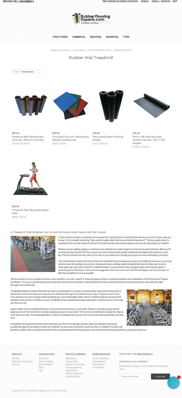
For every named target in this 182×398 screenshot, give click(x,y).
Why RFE (16, 358)
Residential (112, 37)
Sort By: (17, 72)
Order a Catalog (46, 361)
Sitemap (16, 364)
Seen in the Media (100, 358)
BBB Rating (71, 358)
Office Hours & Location (22, 361)
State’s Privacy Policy (75, 364)
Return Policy (71, 370)
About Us (16, 354)
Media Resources (101, 354)
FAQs (41, 367)
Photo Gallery (98, 367)
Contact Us (44, 358)
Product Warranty (73, 367)
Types (126, 37)
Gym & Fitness (60, 37)
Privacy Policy (72, 361)
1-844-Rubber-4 (26, 1)
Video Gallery (98, 364)
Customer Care (46, 354)
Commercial (78, 37)
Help (41, 370)
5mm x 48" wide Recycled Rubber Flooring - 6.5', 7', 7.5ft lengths (149, 140)
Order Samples (45, 364)
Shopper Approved (74, 373)
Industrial (96, 37)
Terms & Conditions (76, 354)
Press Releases (99, 361)
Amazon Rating (73, 376)
